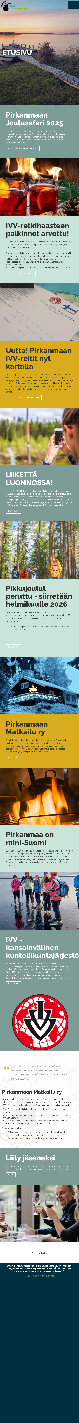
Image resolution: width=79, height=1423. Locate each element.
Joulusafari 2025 (25, 1266)
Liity (10, 1175)
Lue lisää (13, 511)
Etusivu (11, 1266)
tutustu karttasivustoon (23, 397)
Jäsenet (67, 1266)
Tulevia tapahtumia (35, 1269)
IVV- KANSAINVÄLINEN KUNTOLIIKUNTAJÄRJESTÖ (39, 1271)
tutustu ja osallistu (20, 273)
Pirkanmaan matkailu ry (48, 1266)
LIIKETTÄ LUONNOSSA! (59, 1269)
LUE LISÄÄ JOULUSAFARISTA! (22, 148)
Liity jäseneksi (15, 1269)
